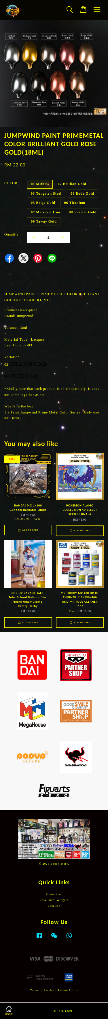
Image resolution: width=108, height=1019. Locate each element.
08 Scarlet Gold (82, 212)
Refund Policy (68, 990)
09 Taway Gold (44, 221)
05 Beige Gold (43, 203)
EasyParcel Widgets (54, 900)
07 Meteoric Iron (45, 212)
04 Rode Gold (82, 193)
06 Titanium (75, 203)
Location (54, 905)
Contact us (54, 894)
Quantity (11, 234)
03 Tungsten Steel (46, 193)
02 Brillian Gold (72, 184)
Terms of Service (42, 990)
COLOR (11, 183)
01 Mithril (40, 184)
